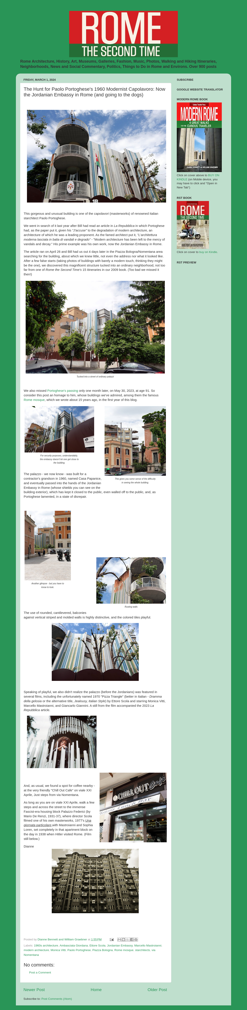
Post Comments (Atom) (57, 998)
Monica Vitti (58, 950)
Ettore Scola (97, 945)
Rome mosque (34, 400)
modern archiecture (36, 950)
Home (96, 989)
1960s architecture (46, 945)
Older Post (157, 989)
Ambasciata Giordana (74, 945)
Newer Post (34, 989)
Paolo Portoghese (79, 950)
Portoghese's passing (63, 390)
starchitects (142, 950)
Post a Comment (40, 972)
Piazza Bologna (102, 950)
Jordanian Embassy (120, 945)
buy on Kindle (208, 252)
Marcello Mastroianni (148, 945)
